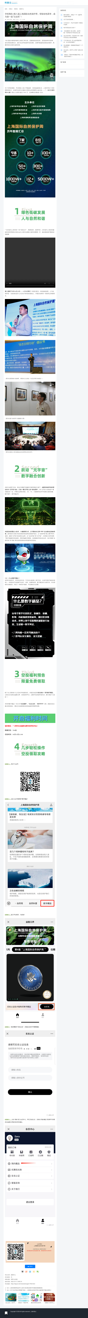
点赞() (30, 1266)
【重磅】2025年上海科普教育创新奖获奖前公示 (49, 1302)
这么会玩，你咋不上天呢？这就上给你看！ (11, 1302)
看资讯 (16, 9)
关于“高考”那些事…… (69, 19)
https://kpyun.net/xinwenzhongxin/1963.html (23, 1284)
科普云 (10, 9)
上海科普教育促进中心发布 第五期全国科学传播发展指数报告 (26, 1288)
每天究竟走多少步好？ (70, 27)
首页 (6, 9)
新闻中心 (21, 9)
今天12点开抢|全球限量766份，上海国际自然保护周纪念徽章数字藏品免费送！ (31, 1290)
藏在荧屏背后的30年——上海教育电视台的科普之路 (36, 1302)
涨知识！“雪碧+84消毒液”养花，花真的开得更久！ (23, 1302)
